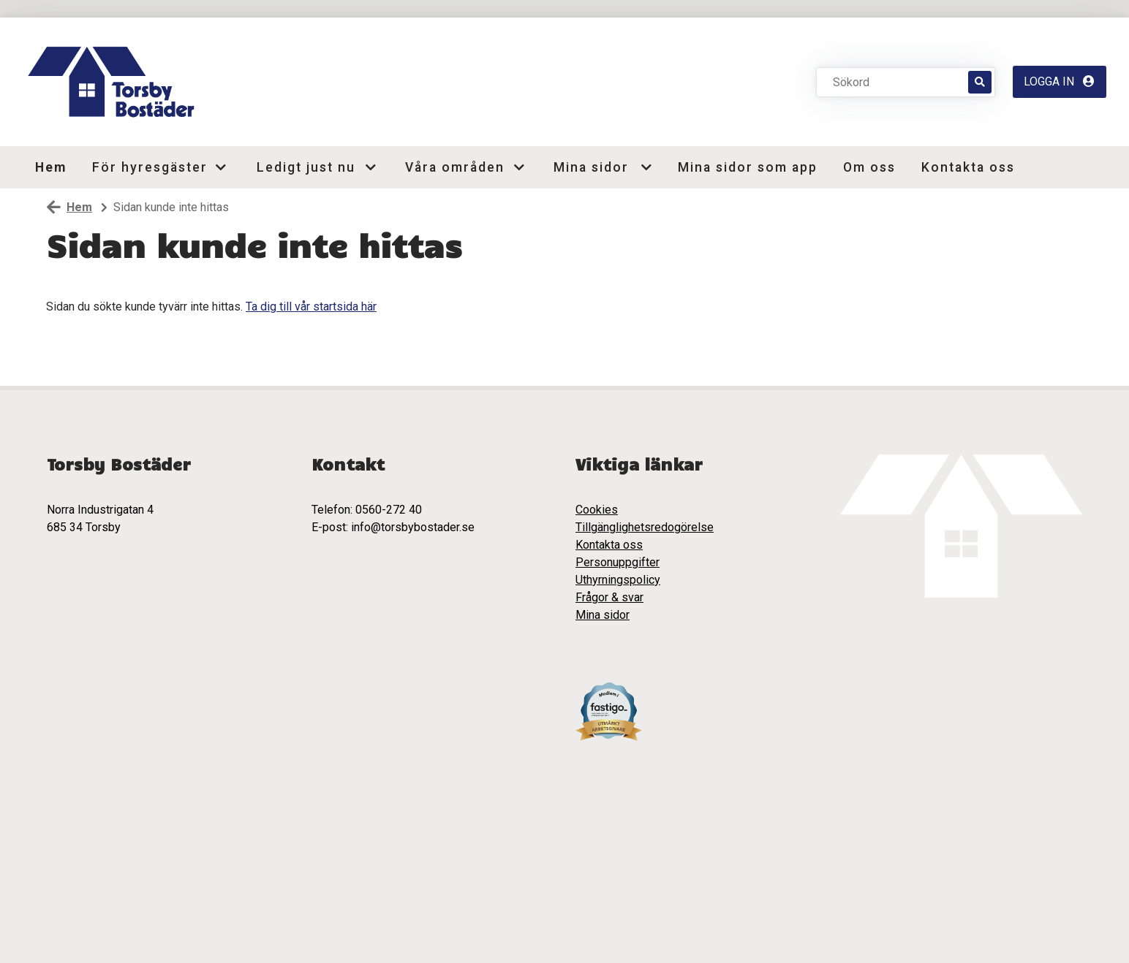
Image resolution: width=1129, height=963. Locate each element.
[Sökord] (899, 82)
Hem (51, 167)
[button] (225, 167)
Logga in (1059, 81)
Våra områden (454, 167)
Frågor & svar (609, 597)
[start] (114, 82)
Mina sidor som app (748, 167)
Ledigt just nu (306, 167)
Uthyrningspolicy (617, 580)
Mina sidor (591, 167)
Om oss (869, 167)
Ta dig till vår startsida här (311, 306)
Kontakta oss (968, 167)
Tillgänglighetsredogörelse (644, 527)
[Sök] (980, 82)
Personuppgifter (617, 562)
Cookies (596, 510)
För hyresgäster (147, 167)
